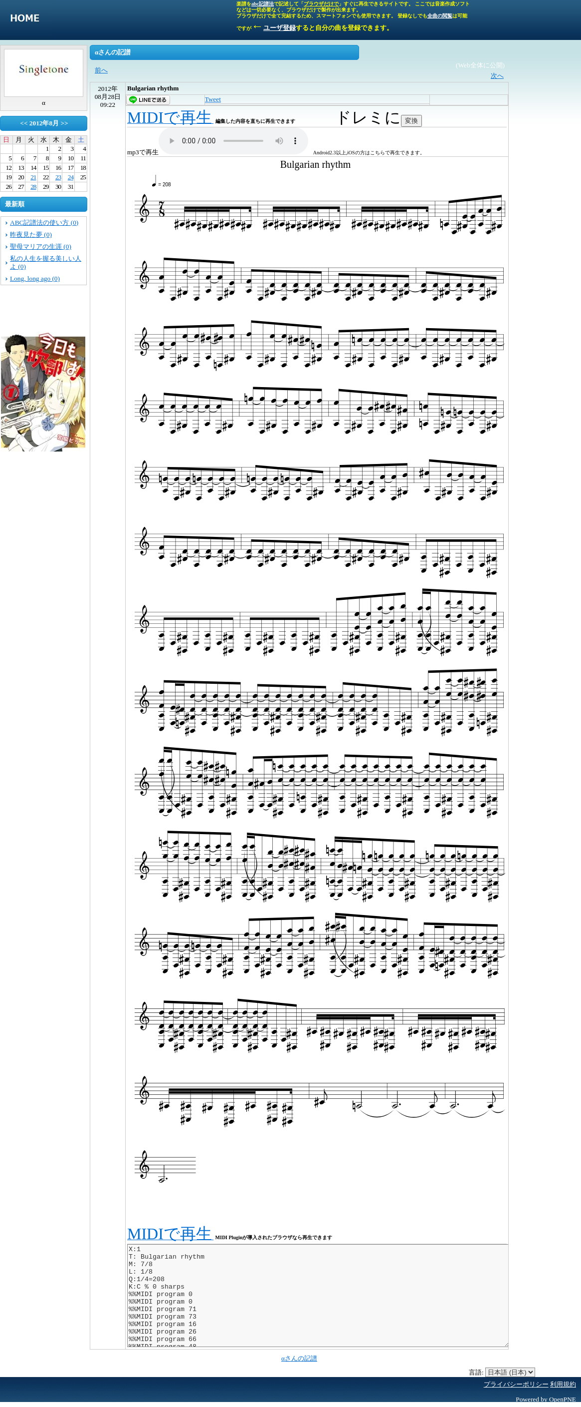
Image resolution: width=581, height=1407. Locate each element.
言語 (475, 1372)
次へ (497, 75)
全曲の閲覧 (439, 15)
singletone (25, 20)
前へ (101, 70)
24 (70, 177)
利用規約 (563, 1384)
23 (58, 177)
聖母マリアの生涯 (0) (40, 246)
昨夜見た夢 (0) (31, 234)
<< (23, 123)
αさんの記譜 (299, 1358)
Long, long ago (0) (35, 278)
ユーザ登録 (279, 27)
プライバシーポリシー (516, 1384)
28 (33, 186)
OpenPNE (562, 1399)
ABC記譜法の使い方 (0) (44, 222)
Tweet (213, 99)
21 (33, 177)
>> (64, 123)
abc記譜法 (262, 3)
